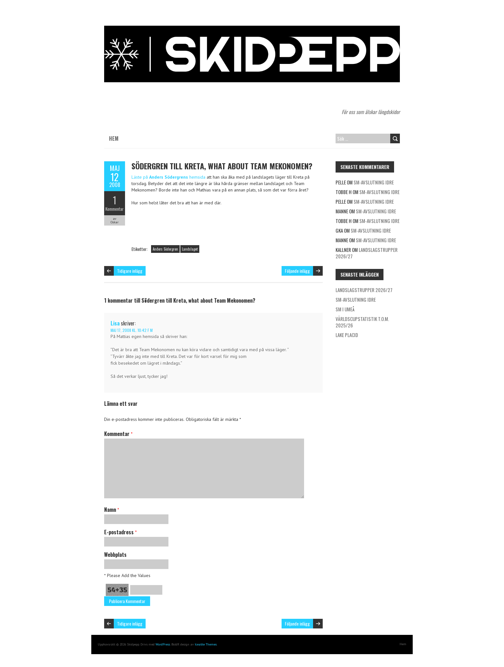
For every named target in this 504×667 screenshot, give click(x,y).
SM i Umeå (345, 309)
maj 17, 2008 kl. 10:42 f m (132, 330)
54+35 (117, 589)
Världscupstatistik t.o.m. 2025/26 (362, 322)
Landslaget (190, 249)
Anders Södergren (165, 249)
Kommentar (114, 209)
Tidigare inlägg (129, 270)
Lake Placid (347, 334)
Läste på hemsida (168, 177)
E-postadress (120, 532)
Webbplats (115, 554)
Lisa (115, 323)
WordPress (163, 644)
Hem (114, 138)
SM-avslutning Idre (374, 182)
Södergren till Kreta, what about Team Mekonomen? (221, 166)
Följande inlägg (297, 270)
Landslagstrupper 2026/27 (367, 253)
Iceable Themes (206, 644)
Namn (111, 509)
